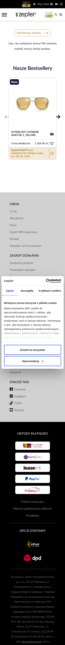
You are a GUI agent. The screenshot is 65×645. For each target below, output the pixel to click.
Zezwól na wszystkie (32, 349)
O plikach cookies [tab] (50, 290)
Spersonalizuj (32, 361)
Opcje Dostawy (33, 530)
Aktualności (17, 218)
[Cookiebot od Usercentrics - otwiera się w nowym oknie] (46, 281)
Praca (13, 225)
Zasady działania (24, 255)
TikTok (18, 403)
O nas (13, 211)
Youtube (19, 410)
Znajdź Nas (19, 382)
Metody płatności (32, 433)
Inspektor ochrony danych (25, 246)
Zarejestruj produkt (21, 263)
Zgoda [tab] (10, 290)
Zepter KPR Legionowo (23, 232)
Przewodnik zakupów (22, 269)
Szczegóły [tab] (27, 290)
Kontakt (14, 239)
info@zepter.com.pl (31, 641)
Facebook (20, 389)
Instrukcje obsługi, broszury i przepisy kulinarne (32, 370)
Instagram (20, 396)
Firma (14, 204)
